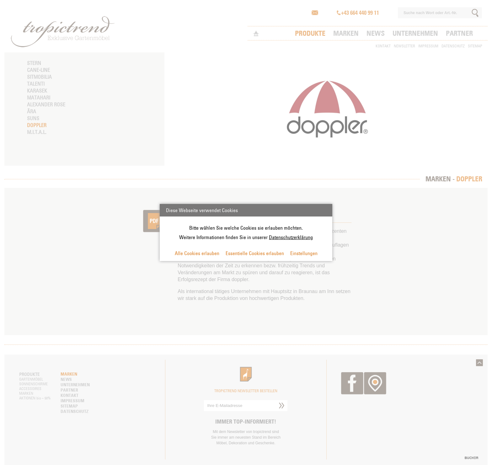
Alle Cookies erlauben (197, 253)
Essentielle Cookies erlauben (255, 253)
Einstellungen (304, 253)
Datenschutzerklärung (291, 237)
